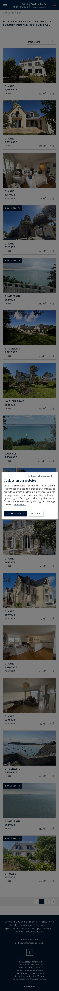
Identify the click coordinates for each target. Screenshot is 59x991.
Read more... (20, 504)
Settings (36, 513)
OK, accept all (15, 513)
